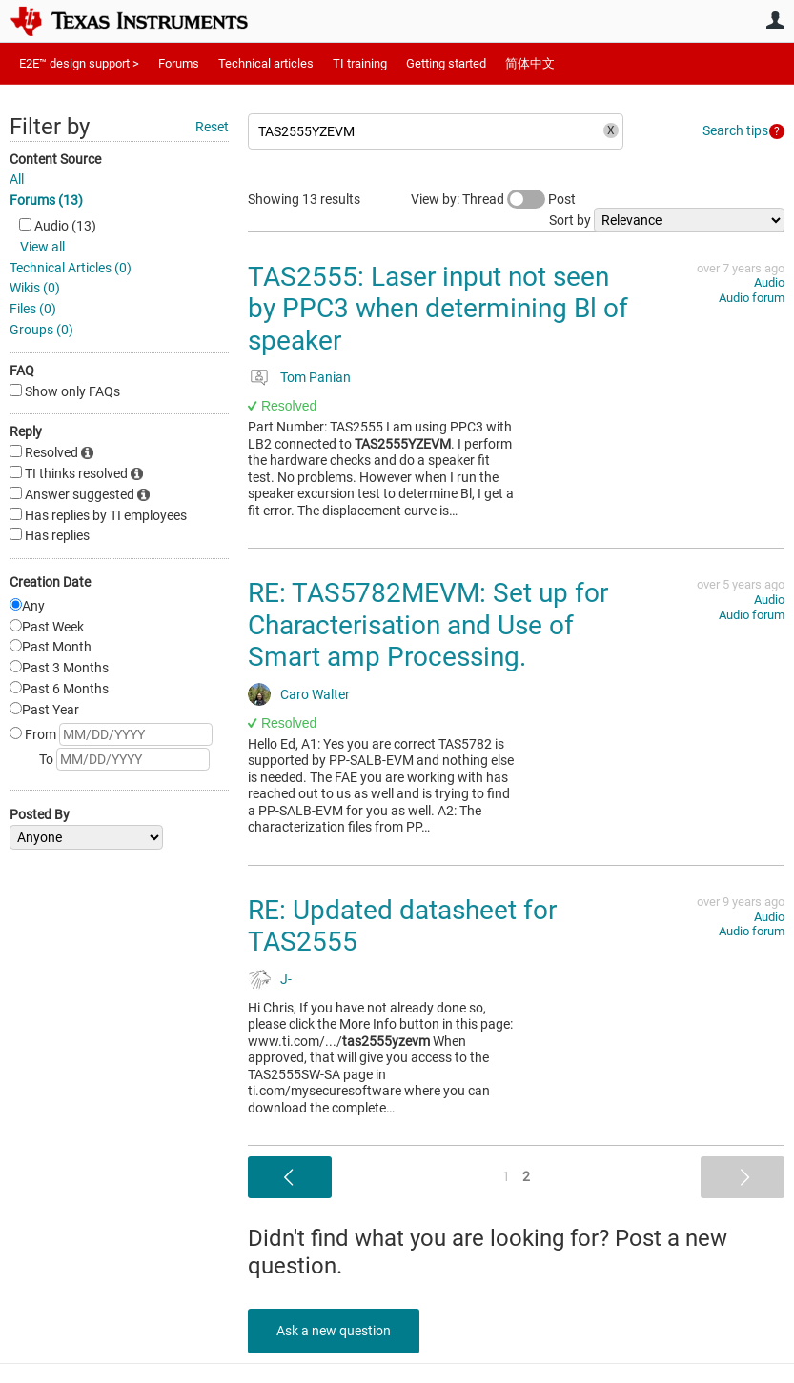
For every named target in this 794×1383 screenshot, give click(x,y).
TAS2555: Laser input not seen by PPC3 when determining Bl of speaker (438, 308)
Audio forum (751, 298)
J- (286, 979)
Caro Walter (315, 694)
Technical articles (266, 63)
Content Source (55, 159)
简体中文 (530, 63)
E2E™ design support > (79, 63)
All (17, 179)
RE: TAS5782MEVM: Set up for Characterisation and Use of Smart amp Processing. (428, 624)
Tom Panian (315, 377)
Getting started (446, 63)
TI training (360, 63)
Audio (769, 282)
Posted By (40, 814)
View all (42, 246)
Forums (178, 63)
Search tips (735, 130)
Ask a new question (333, 1330)
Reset (212, 126)
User (774, 20)
